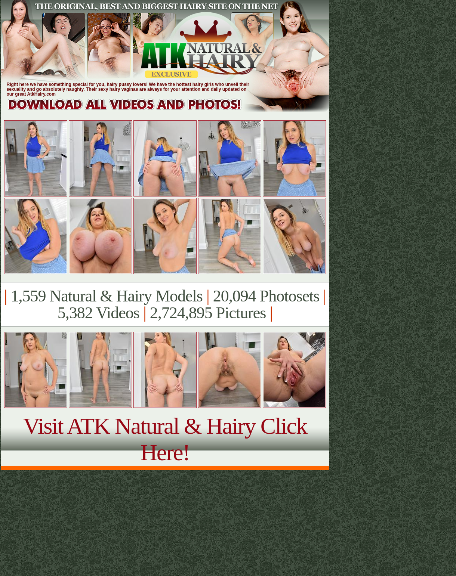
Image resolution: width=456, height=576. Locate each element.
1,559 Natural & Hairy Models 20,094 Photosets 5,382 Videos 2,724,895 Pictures (165, 304)
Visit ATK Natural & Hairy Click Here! (165, 439)
